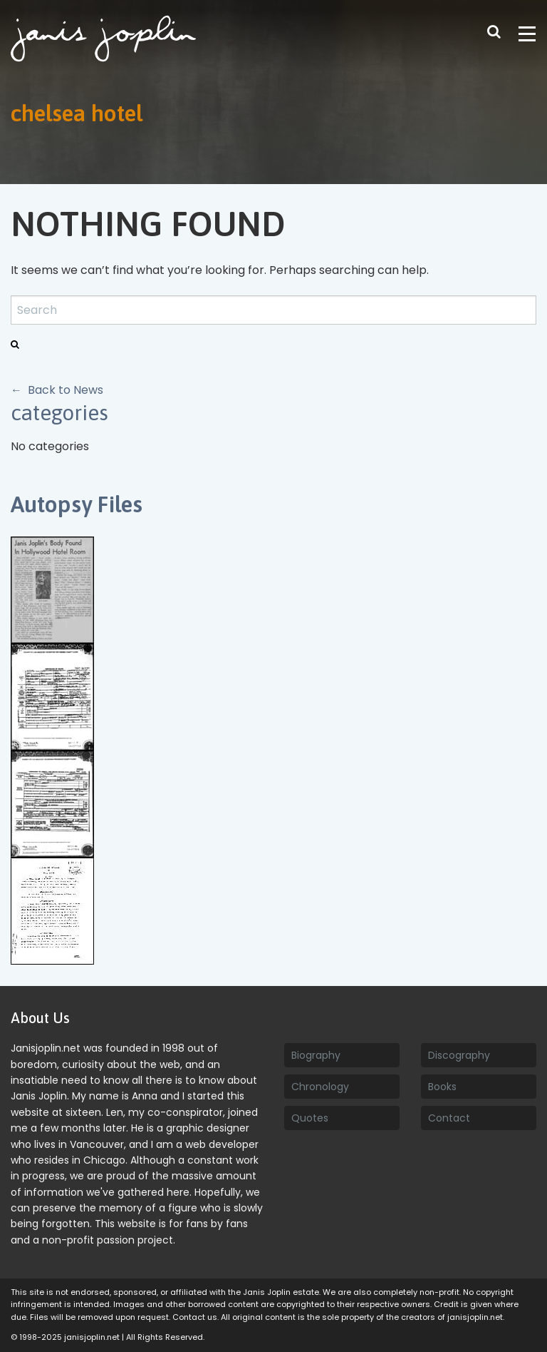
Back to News (65, 390)
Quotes (309, 1118)
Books (442, 1086)
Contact (449, 1118)
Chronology (320, 1086)
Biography (315, 1055)
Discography (459, 1055)
